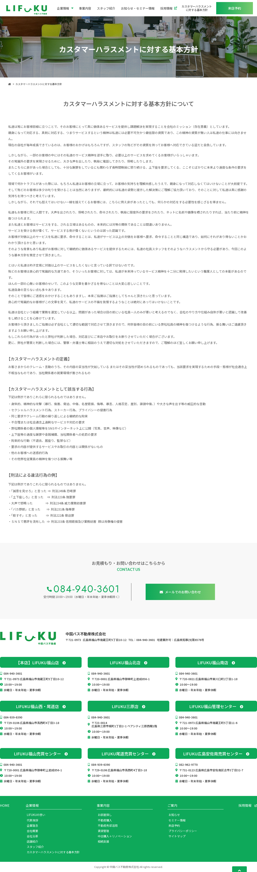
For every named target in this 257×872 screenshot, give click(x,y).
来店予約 (174, 825)
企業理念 (32, 825)
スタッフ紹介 (106, 8)
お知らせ (174, 815)
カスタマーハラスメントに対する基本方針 (197, 8)
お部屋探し (105, 815)
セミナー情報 (177, 820)
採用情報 (168, 8)
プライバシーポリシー (182, 831)
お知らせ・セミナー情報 (138, 8)
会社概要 (32, 831)
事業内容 (85, 8)
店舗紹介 (32, 841)
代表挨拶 (32, 820)
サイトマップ (177, 836)
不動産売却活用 (108, 825)
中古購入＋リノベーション (115, 836)
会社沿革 (32, 836)
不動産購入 (105, 820)
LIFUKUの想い (36, 815)
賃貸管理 (103, 831)
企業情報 (65, 8)
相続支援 (103, 841)
